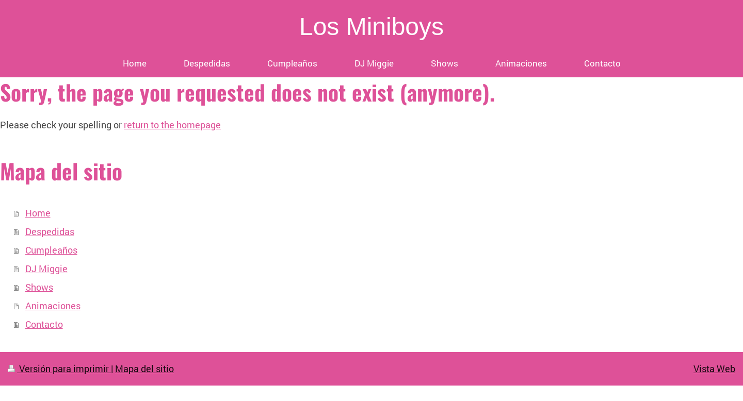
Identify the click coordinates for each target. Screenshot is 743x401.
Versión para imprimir (59, 368)
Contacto (44, 324)
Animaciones (52, 305)
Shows (39, 287)
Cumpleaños (51, 250)
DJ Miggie (46, 268)
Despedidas (49, 231)
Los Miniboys (371, 26)
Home (38, 213)
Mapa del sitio (144, 368)
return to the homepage (172, 125)
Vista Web (714, 368)
